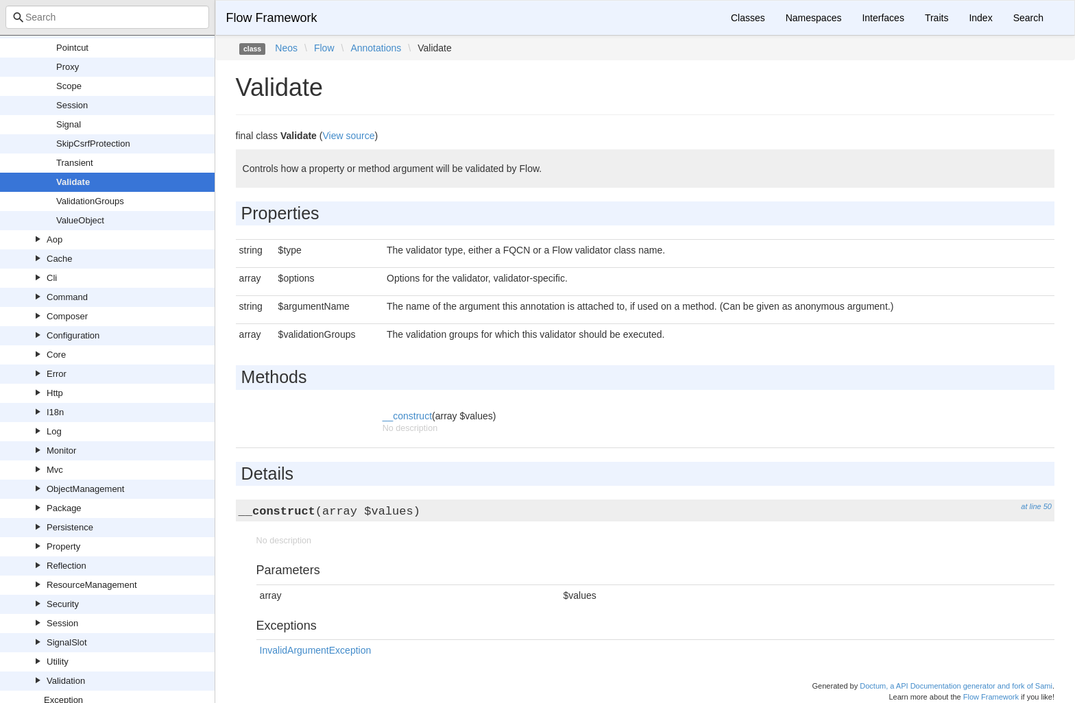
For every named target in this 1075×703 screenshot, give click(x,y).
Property (63, 546)
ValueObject (80, 220)
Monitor (61, 450)
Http (55, 393)
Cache (60, 259)
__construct (407, 415)
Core (56, 354)
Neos (286, 47)
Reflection (66, 565)
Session (72, 105)
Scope (69, 86)
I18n (55, 412)
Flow (324, 47)
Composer (67, 316)
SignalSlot (67, 642)
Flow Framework (271, 18)
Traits (936, 17)
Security (63, 604)
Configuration (73, 335)
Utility (58, 661)
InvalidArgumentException (316, 650)
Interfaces (883, 17)
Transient (74, 163)
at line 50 (1036, 506)
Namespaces (814, 17)
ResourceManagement (92, 585)
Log (54, 431)
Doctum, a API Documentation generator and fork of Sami (956, 686)
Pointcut (72, 47)
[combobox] (107, 17)
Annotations (375, 47)
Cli (52, 278)
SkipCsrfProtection (93, 143)
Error (57, 374)
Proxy (67, 67)
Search (1028, 17)
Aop (54, 239)
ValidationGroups (90, 201)
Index (980, 17)
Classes (748, 17)
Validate (73, 182)
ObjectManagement (85, 489)
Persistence (70, 527)
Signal (68, 124)
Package (64, 508)
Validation (66, 681)
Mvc (55, 470)
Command (67, 297)
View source (348, 135)
